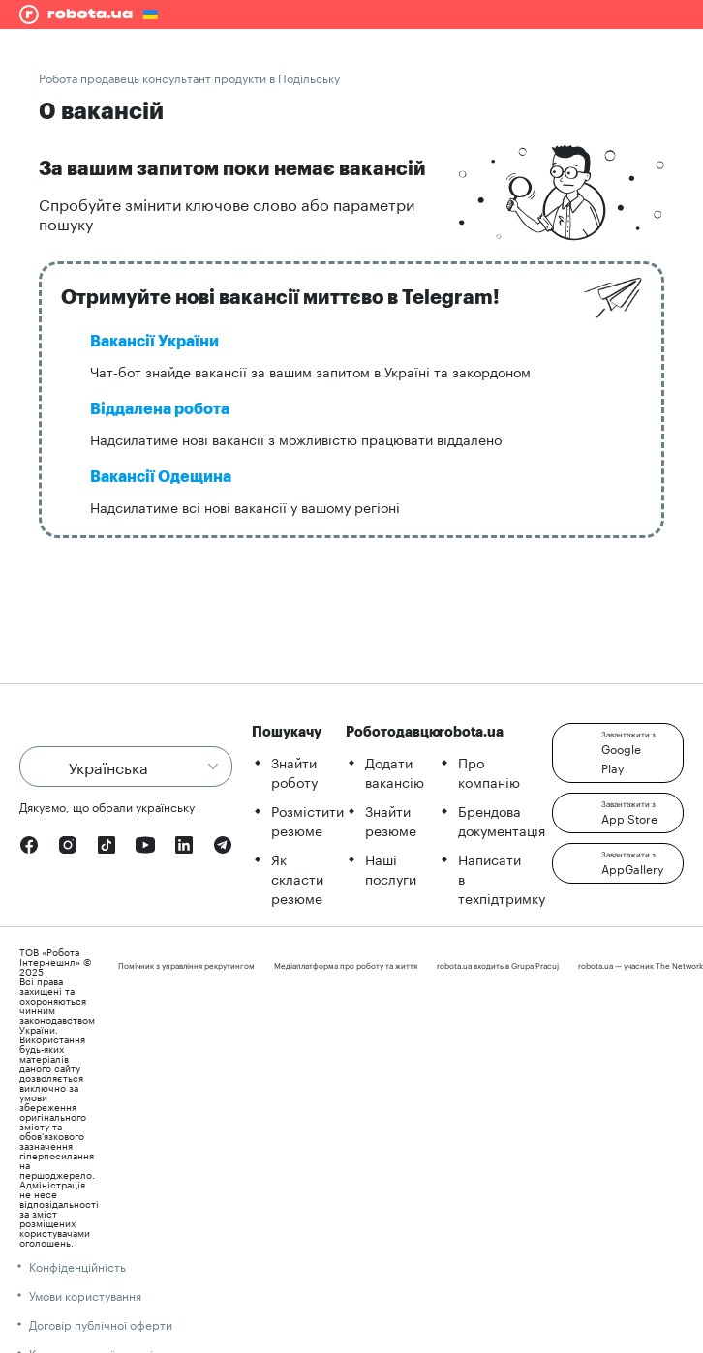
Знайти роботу (294, 771)
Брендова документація (501, 819)
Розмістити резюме (307, 819)
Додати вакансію (394, 771)
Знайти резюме (390, 819)
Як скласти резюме (297, 878)
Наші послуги (390, 868)
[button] (618, 753)
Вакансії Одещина (160, 477)
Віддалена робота (159, 409)
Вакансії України (154, 341)
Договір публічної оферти (100, 1323)
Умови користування (85, 1294)
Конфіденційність (77, 1265)
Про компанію (489, 771)
